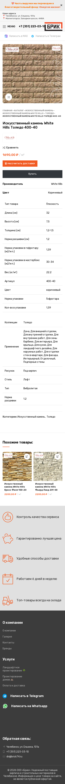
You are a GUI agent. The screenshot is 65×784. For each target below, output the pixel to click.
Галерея (7, 636)
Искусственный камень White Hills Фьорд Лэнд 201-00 (46, 486)
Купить (32, 173)
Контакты (8, 642)
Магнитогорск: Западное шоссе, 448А (25, 18)
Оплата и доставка (14, 685)
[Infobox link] (16, 36)
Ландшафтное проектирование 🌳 (14, 669)
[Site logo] (53, 26)
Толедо (49, 113)
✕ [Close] (61, 5)
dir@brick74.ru (14, 756)
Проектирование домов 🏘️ (12, 678)
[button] (27, 457)
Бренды (7, 648)
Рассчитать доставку (20, 163)
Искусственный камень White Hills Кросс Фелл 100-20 (15, 486)
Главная (7, 110)
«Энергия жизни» (49, 7)
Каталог (19, 110)
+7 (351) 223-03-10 (17, 751)
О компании (9, 630)
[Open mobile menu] (9, 26)
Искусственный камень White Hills (23, 113)
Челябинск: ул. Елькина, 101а (20, 16)
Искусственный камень (39, 110)
